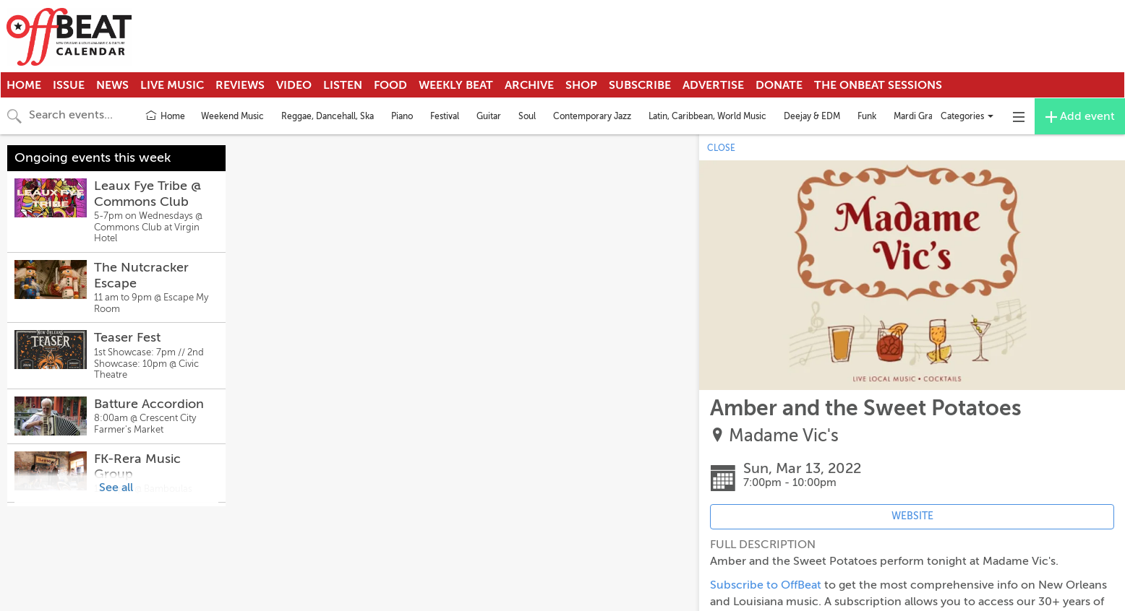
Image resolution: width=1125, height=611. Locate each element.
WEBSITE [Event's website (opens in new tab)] (912, 516)
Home (24, 85)
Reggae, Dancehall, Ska (327, 116)
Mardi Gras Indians (930, 116)
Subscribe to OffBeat (765, 585)
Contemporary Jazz (592, 116)
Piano (402, 116)
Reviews (240, 85)
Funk (866, 116)
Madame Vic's (784, 436)
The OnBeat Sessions (878, 85)
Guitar (488, 116)
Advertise (713, 85)
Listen (342, 85)
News (112, 85)
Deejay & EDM (812, 116)
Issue (69, 85)
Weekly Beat (456, 85)
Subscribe (640, 85)
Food (390, 85)
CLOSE (721, 148)
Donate (779, 85)
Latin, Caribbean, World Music (707, 116)
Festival (444, 116)
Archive (529, 85)
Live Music (172, 85)
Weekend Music (232, 116)
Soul (527, 116)
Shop (581, 85)
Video (294, 85)
